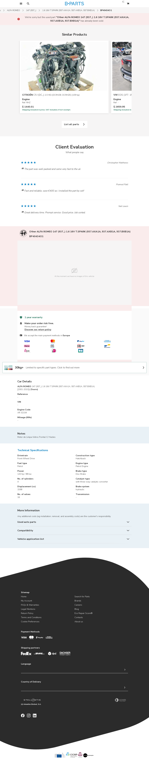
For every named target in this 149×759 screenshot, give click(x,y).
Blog (76, 609)
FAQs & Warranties (30, 605)
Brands (77, 600)
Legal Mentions (28, 609)
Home (23, 596)
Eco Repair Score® (83, 613)
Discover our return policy (38, 329)
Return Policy (27, 613)
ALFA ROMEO (13, 10)
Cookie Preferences (30, 621)
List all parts (74, 124)
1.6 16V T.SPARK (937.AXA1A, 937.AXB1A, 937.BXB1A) (68, 10)
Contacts (78, 617)
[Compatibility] (74, 530)
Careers (78, 605)
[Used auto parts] (74, 522)
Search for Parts (82, 596)
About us (78, 621)
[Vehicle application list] (74, 539)
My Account (26, 600)
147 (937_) (31, 10)
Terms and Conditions (31, 617)
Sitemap (25, 592)
